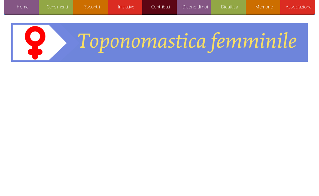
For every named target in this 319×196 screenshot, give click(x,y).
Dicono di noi (195, 7)
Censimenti (57, 7)
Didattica (229, 7)
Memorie (264, 7)
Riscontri (91, 7)
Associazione (299, 7)
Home (23, 7)
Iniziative (126, 7)
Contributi (160, 7)
